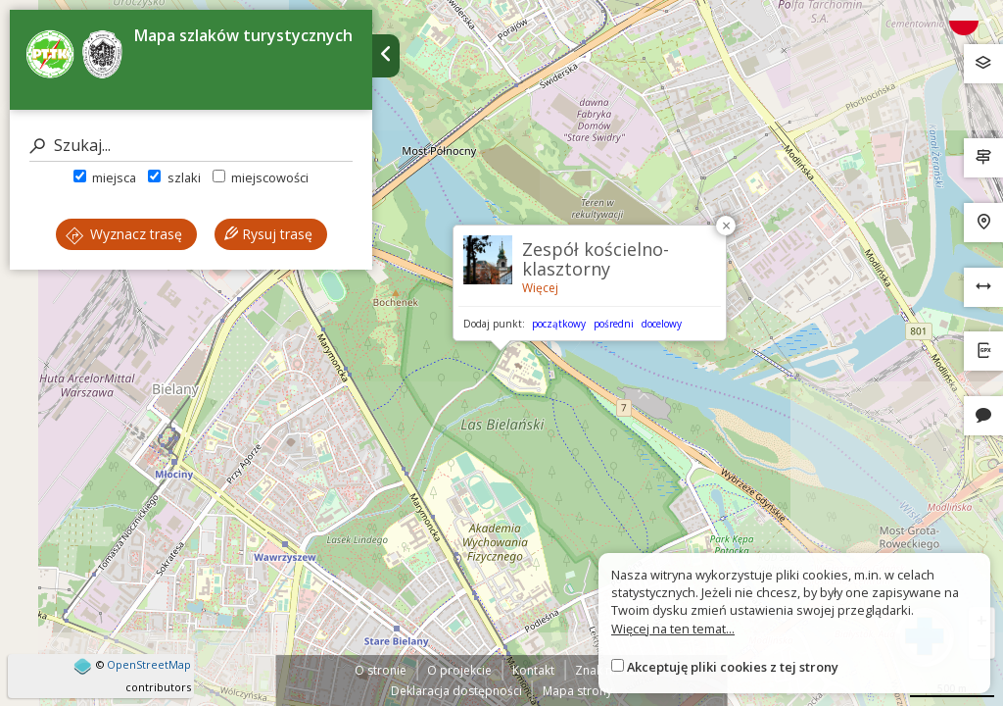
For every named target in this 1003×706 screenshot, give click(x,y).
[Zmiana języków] (970, 20)
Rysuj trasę (268, 234)
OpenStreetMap (149, 664)
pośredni (614, 323)
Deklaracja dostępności (456, 690)
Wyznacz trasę (124, 234)
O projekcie (459, 670)
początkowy (559, 323)
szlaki (174, 177)
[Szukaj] (191, 145)
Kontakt (533, 670)
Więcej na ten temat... (673, 628)
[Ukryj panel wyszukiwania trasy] (386, 55)
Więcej (540, 287)
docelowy (662, 323)
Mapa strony (577, 690)
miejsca (104, 177)
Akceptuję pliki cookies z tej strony (732, 667)
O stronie (380, 670)
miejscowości (261, 177)
